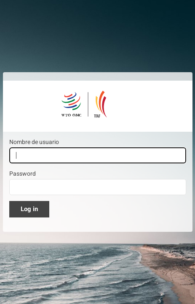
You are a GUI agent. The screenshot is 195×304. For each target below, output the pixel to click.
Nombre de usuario (34, 141)
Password (22, 173)
